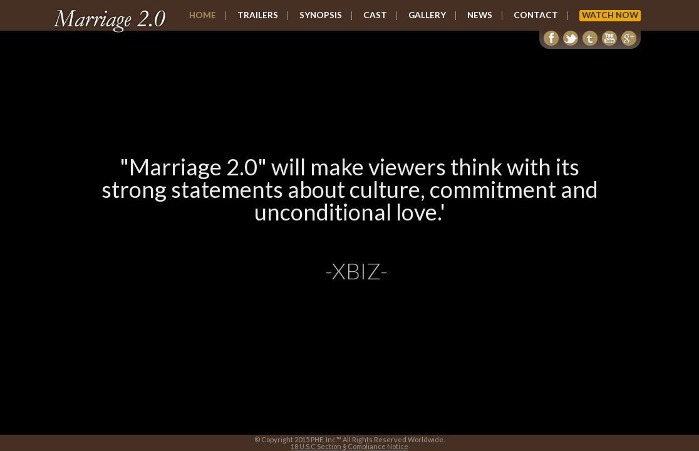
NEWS (479, 15)
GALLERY (427, 15)
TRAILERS (257, 15)
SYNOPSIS (320, 15)
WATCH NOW (610, 15)
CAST (375, 15)
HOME (202, 15)
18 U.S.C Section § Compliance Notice (349, 446)
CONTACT (536, 15)
